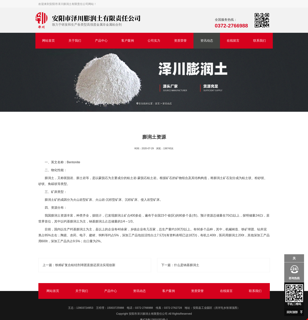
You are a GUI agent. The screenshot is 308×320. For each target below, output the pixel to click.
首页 (157, 103)
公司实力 (154, 40)
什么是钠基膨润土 (186, 265)
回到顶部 (292, 312)
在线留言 (233, 40)
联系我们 (259, 40)
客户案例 (127, 40)
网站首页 (48, 40)
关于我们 (74, 40)
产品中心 (101, 40)
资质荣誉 (180, 40)
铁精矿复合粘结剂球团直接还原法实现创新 (85, 265)
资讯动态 (206, 40)
